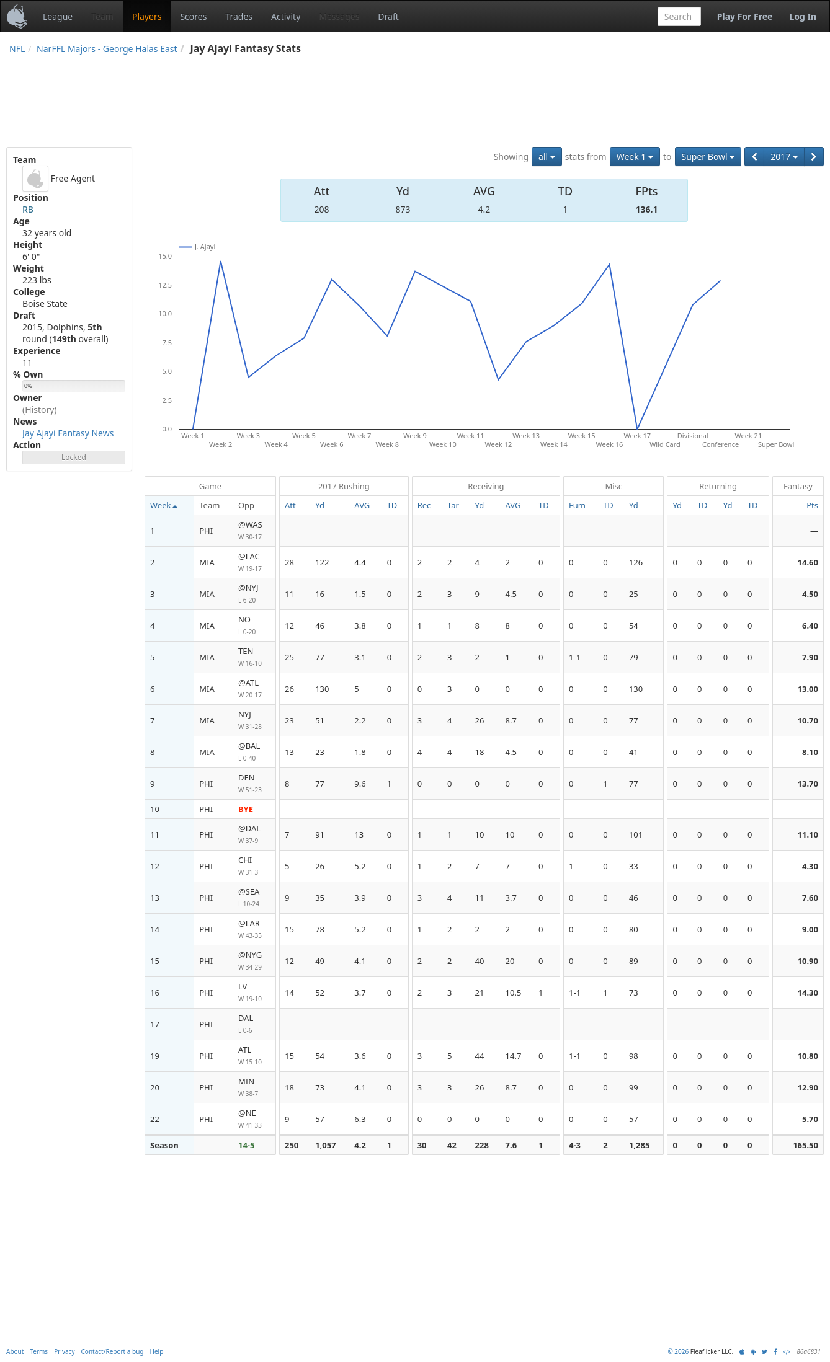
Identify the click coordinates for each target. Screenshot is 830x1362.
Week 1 (635, 156)
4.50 (810, 593)
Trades (238, 16)
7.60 (810, 897)
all (546, 156)
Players (146, 16)
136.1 (647, 209)
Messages (339, 16)
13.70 (808, 783)
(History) (39, 409)
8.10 (810, 752)
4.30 (810, 866)
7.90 (810, 657)
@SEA (254, 898)
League (58, 16)
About (15, 1351)
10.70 (808, 720)
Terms (39, 1351)
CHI (254, 866)
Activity (285, 16)
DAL (254, 1024)
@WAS (254, 531)
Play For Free (745, 16)
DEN (254, 784)
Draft (388, 16)
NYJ (254, 721)
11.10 (808, 834)
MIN (254, 1088)
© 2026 (678, 1351)
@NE (254, 1119)
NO (254, 626)
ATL (254, 1056)
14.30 (808, 992)
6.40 (810, 625)
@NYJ (254, 594)
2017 (784, 156)
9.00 (810, 929)
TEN (254, 657)
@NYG (254, 961)
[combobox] (679, 16)
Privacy (64, 1351)
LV (254, 993)
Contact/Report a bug (112, 1351)
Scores (193, 16)
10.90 (808, 960)
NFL (17, 49)
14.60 (808, 562)
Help (157, 1351)
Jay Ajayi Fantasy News (68, 433)
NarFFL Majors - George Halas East (107, 49)
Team (102, 16)
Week (163, 505)
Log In (802, 16)
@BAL (254, 752)
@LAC (254, 563)
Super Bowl (708, 156)
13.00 (808, 688)
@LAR (254, 930)
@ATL (254, 689)
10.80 (808, 1055)
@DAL (254, 835)
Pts (812, 505)
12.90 (808, 1087)
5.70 (810, 1119)
